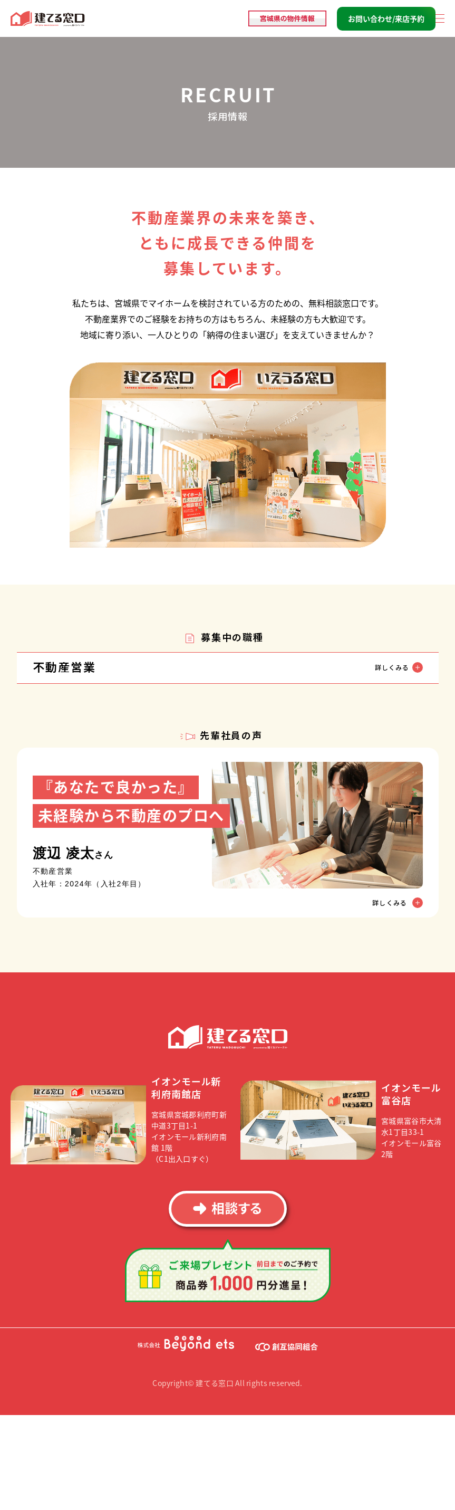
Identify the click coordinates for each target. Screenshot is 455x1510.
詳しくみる (390, 901)
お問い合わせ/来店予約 (386, 18)
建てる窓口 (48, 18)
